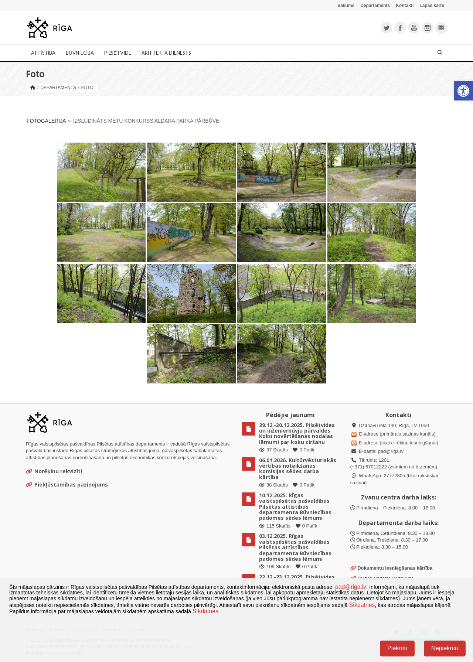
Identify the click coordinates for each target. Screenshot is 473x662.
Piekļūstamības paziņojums (67, 484)
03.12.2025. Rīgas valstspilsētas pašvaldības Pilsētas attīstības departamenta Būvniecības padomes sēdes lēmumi (295, 547)
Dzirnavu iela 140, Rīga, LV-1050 (394, 425)
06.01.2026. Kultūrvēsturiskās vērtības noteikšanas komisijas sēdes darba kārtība (297, 469)
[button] (463, 90)
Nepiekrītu (444, 648)
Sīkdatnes (362, 605)
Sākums (345, 5)
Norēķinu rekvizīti (54, 471)
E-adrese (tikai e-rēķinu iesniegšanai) (398, 443)
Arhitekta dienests (166, 53)
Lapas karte (431, 5)
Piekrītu (397, 648)
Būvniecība (80, 53)
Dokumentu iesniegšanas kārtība (394, 568)
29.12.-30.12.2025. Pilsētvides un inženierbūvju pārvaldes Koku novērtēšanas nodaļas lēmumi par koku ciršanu (297, 434)
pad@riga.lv (391, 451)
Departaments (375, 5)
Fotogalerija (46, 121)
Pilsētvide (117, 53)
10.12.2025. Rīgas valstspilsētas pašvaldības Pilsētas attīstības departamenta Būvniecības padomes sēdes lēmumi (295, 507)
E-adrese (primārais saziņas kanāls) (397, 434)
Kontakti (405, 5)
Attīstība (43, 53)
